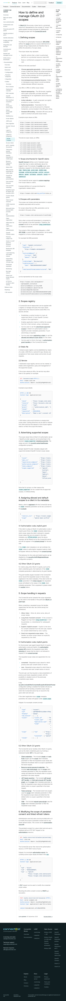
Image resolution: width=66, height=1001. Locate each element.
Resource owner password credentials (33, 767)
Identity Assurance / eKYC (57, 946)
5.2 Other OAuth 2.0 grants (29, 746)
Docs (19, 2)
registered (31, 504)
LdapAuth (36, 935)
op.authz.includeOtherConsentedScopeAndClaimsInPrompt (37, 685)
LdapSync (37, 938)
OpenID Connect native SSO (57, 953)
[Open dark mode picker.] (31, 2)
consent (21, 224)
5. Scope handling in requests (32, 593)
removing (21, 651)
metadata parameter (42, 441)
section (23, 587)
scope (27, 44)
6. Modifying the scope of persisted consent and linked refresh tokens (59, 93)
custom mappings (44, 180)
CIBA (22, 801)
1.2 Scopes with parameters (29, 199)
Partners (26, 986)
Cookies (46, 987)
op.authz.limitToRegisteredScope (38, 557)
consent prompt (39, 541)
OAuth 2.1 (57, 963)
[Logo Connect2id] (6, 2)
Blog (28, 2)
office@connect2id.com (9, 949)
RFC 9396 (22, 232)
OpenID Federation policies (57, 939)
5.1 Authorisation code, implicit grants (33, 642)
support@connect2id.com (10, 944)
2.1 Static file (23, 347)
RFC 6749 (46, 42)
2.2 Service (23, 361)
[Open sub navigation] (10, 72)
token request (37, 581)
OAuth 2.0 (23, 25)
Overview (6, 15)
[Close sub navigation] (9, 62)
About (25, 977)
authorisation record (39, 852)
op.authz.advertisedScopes (39, 443)
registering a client (39, 335)
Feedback (51, 2)
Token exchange (26, 791)
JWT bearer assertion (27, 778)
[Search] (45, 2)
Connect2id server (40, 31)
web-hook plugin (32, 769)
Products (14, 2)
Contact (59, 2)
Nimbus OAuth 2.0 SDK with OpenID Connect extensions (48, 941)
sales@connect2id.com (9, 938)
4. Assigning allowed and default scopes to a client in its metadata (59, 50)
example (23, 509)
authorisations (23, 832)
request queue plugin (40, 801)
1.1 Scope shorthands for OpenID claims (34, 159)
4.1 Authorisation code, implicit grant (33, 526)
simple (43, 756)
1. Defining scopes (27, 38)
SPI (31, 753)
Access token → (48, 916)
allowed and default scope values (32, 337)
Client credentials (26, 756)
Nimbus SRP (47, 948)
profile (40, 166)
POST (44, 891)
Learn (23, 2)
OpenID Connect (24, 162)
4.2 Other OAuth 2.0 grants (29, 564)
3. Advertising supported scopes (33, 433)
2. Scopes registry (27, 301)
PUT (21, 885)
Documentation (28, 937)
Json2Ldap (37, 932)
